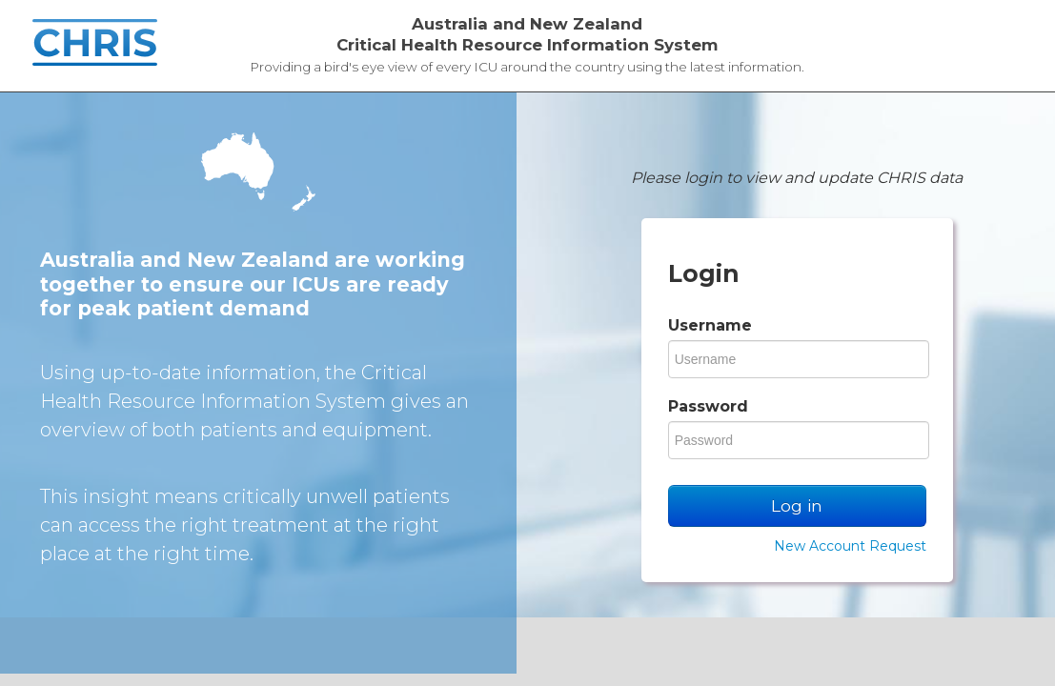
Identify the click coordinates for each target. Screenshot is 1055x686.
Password (708, 406)
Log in (796, 505)
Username (710, 325)
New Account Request (850, 546)
